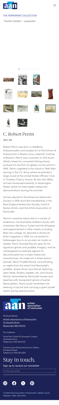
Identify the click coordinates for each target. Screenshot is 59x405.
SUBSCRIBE (29, 377)
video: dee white (19, 400)
